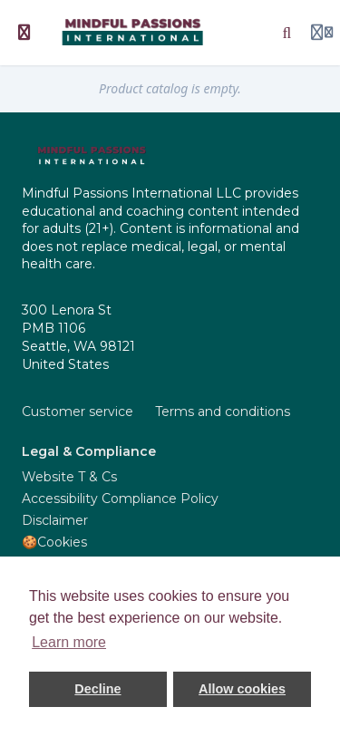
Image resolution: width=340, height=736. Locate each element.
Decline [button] (97, 689)
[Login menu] (322, 32)
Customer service (77, 411)
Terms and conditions (222, 411)
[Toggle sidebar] (24, 32)
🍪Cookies (54, 542)
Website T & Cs (69, 477)
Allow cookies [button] (242, 689)
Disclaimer (55, 520)
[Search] (287, 32)
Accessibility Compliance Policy (120, 498)
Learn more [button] (69, 642)
